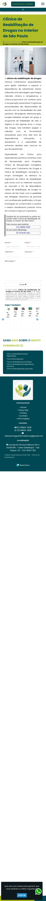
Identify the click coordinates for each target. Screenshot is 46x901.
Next (37, 319)
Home (23, 407)
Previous (3, 319)
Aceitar (22, 895)
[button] (42, 4)
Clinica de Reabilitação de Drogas (19, 362)
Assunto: (29, 252)
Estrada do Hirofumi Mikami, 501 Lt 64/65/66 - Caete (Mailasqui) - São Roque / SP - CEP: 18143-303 (23, 447)
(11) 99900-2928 (23, 227)
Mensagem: (10, 261)
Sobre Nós (23, 410)
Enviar (23, 284)
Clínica (23, 413)
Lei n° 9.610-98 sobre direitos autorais (23, 299)
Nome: (8, 242)
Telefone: (9, 252)
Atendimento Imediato (22, 4)
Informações (24, 418)
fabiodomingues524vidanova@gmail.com (24, 436)
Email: (28, 242)
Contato (24, 415)
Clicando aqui (23, 233)
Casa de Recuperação (15, 359)
